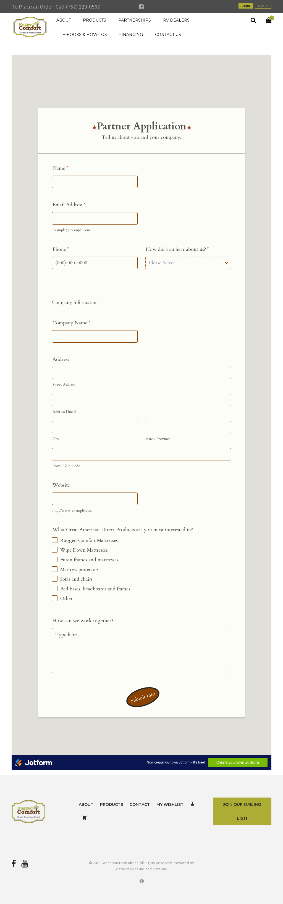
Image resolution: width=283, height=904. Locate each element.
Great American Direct (119, 862)
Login (246, 6)
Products (111, 804)
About (86, 804)
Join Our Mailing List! (242, 811)
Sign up (263, 6)
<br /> (141, 412)
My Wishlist (170, 804)
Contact (140, 804)
